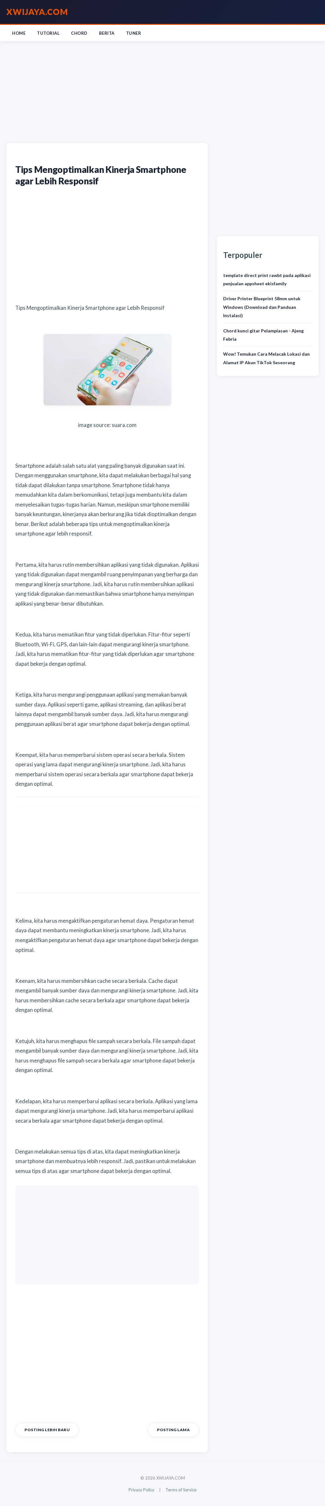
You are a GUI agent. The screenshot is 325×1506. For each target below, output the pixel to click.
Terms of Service (181, 1489)
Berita (107, 33)
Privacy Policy (141, 1489)
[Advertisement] (162, 90)
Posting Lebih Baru (47, 1429)
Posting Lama (173, 1429)
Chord (79, 33)
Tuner (133, 33)
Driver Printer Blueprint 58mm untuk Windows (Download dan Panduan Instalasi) (261, 307)
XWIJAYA (37, 12)
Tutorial (48, 33)
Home (18, 33)
